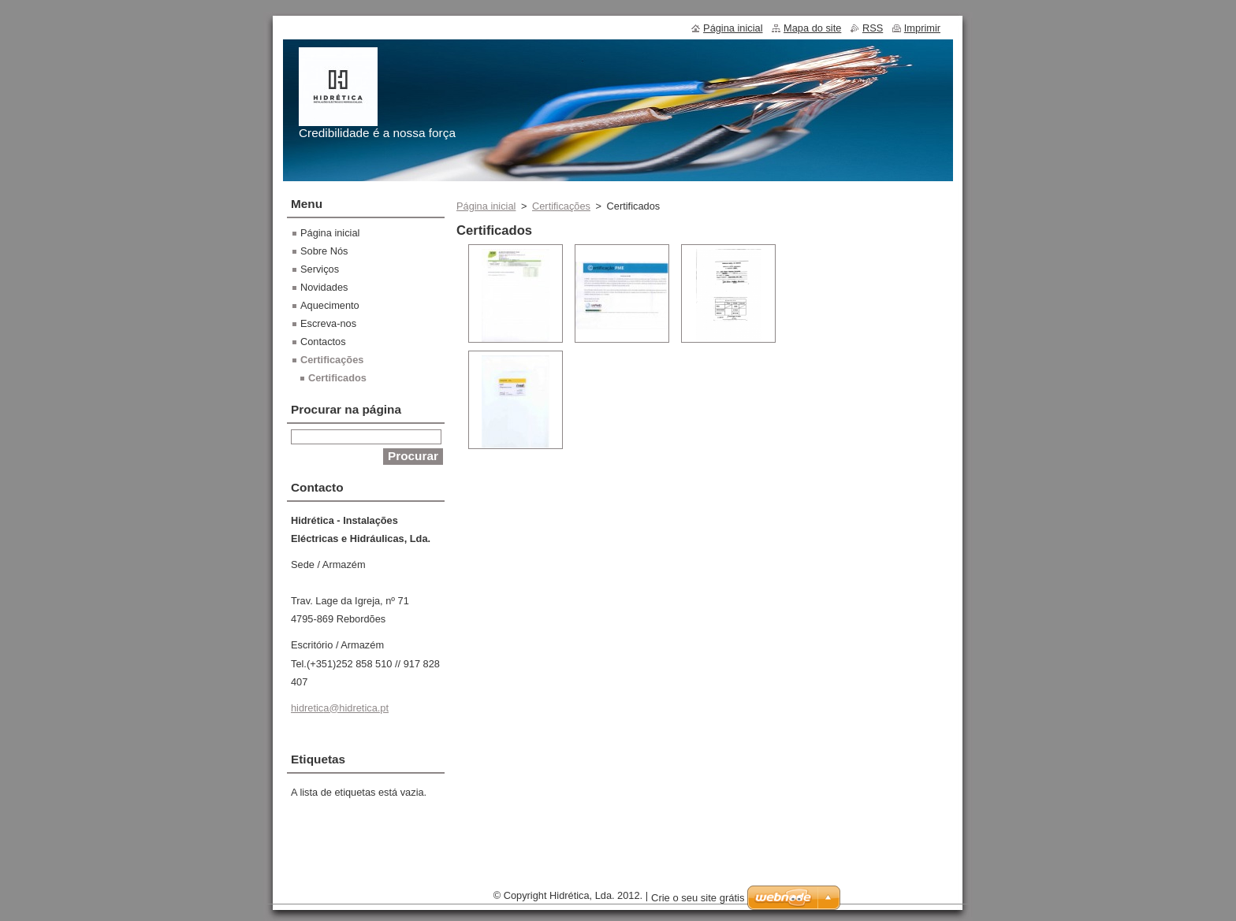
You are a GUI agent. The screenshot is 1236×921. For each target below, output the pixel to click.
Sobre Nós (324, 251)
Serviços (319, 269)
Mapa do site (812, 28)
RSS (872, 28)
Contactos (323, 341)
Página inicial (486, 206)
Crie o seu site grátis (698, 898)
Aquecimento (329, 305)
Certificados (337, 378)
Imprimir (922, 28)
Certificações (561, 206)
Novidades (324, 287)
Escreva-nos (328, 323)
